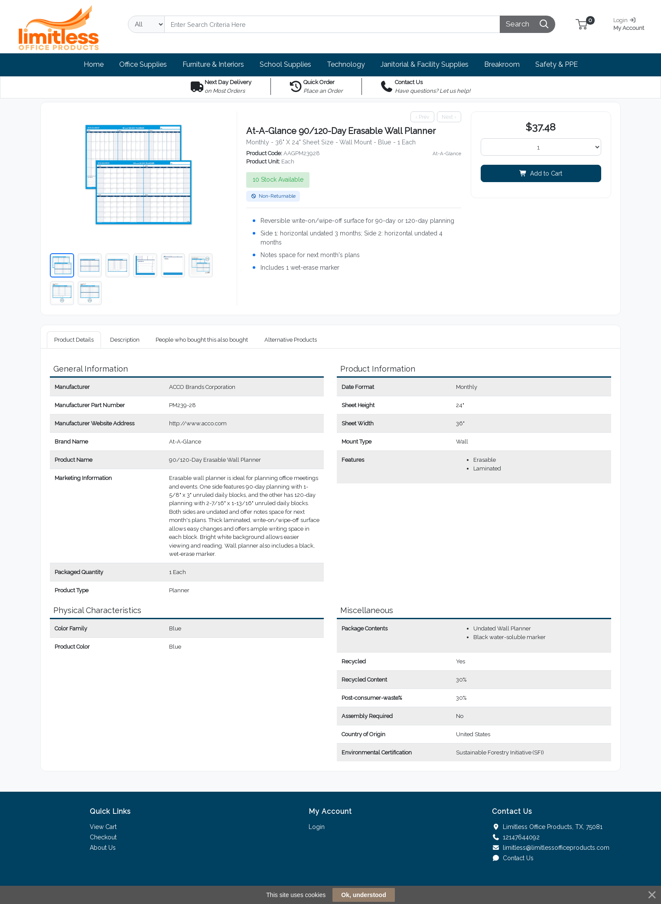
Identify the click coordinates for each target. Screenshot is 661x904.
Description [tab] (125, 339)
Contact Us (513, 858)
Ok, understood (363, 894)
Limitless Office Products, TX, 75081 (547, 826)
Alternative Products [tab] (290, 339)
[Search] (332, 24)
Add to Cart (540, 173)
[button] (581, 24)
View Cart (103, 826)
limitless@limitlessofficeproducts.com (550, 847)
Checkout (103, 837)
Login (317, 826)
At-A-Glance (447, 153)
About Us (103, 847)
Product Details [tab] (74, 339)
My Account (632, 23)
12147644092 (516, 837)
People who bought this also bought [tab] (202, 339)
